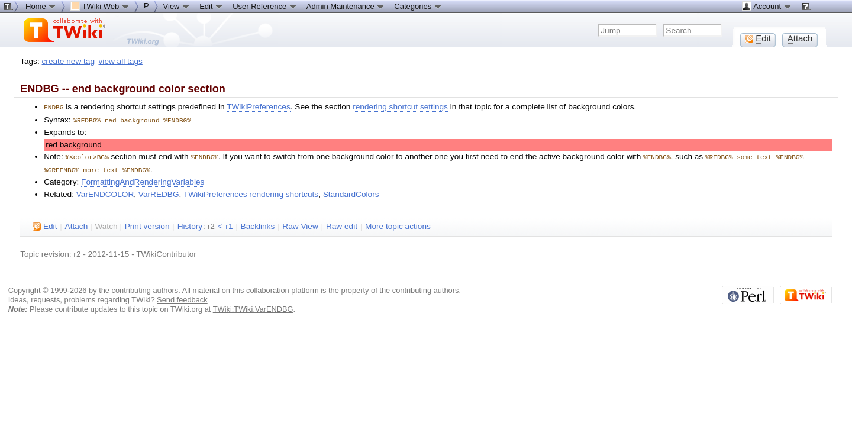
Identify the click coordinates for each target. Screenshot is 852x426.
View (177, 6)
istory (190, 224)
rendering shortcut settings (400, 106)
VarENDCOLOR (105, 192)
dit (45, 224)
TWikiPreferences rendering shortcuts (250, 192)
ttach (76, 224)
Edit (211, 6)
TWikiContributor (166, 251)
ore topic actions (398, 224)
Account (766, 6)
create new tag (68, 61)
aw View (300, 224)
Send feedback (182, 297)
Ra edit (341, 224)
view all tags (121, 61)
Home (40, 6)
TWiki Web (100, 6)
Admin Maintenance (345, 6)
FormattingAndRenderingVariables (142, 179)
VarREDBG (158, 192)
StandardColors (351, 192)
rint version (147, 224)
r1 (229, 224)
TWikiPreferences (259, 106)
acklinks (258, 224)
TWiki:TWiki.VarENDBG (253, 306)
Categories (417, 6)
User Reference (265, 6)
